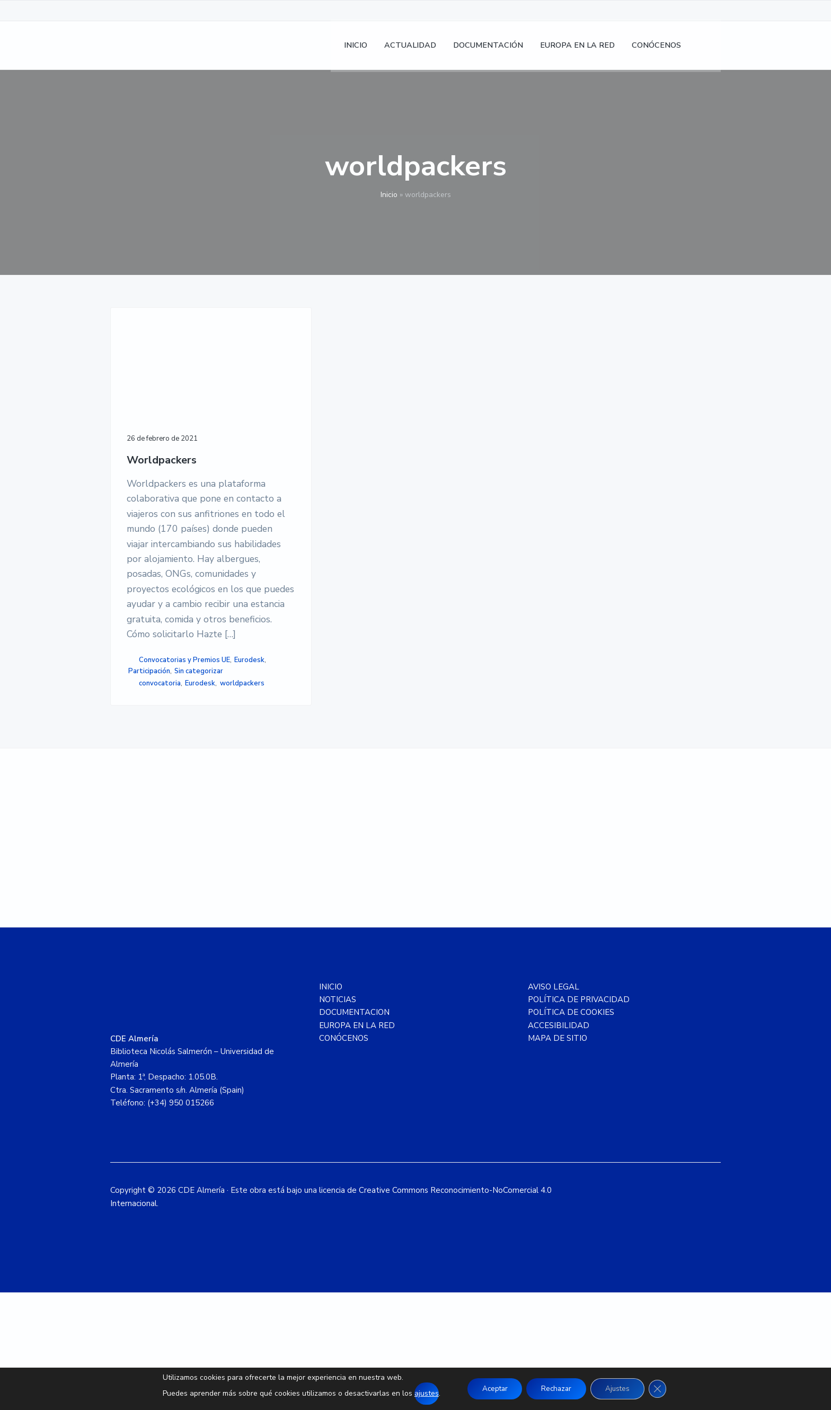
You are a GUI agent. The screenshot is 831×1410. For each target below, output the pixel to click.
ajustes (420, 1393)
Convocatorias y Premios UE (184, 752)
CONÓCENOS (343, 1155)
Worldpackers (162, 425)
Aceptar (490, 1389)
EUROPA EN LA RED (357, 1143)
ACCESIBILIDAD (558, 1143)
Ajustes (620, 1389)
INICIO (330, 1104)
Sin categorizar (152, 774)
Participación (187, 763)
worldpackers (150, 798)
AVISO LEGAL (553, 1104)
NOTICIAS (337, 1117)
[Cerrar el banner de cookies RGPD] (663, 1388)
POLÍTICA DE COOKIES (571, 1130)
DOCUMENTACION (354, 1130)
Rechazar (556, 1389)
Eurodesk (146, 763)
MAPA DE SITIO (557, 1155)
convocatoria (160, 787)
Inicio (389, 195)
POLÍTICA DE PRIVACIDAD (579, 1117)
